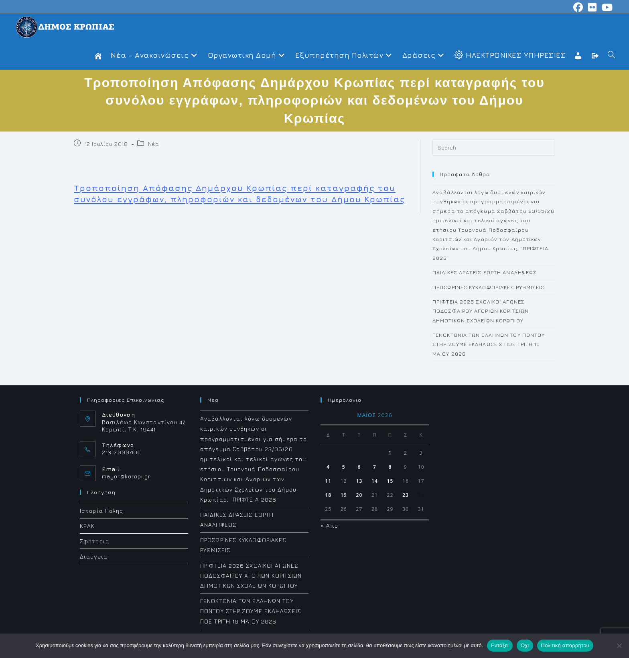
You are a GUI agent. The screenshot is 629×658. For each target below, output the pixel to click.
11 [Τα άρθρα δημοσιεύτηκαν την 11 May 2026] (328, 481)
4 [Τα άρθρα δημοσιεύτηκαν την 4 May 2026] (328, 467)
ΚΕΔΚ (87, 525)
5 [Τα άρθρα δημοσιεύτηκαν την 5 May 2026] (343, 467)
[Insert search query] (493, 148)
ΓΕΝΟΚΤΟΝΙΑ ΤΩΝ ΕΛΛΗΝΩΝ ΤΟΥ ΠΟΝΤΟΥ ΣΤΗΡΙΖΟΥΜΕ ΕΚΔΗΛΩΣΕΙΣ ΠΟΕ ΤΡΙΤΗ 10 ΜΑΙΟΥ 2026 (488, 344)
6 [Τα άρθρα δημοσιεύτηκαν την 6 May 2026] (359, 467)
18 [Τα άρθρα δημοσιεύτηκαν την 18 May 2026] (328, 495)
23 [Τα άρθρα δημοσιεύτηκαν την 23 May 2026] (405, 495)
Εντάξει (500, 645)
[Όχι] (619, 646)
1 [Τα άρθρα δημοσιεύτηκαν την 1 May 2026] (390, 452)
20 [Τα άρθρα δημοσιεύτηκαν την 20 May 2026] (359, 495)
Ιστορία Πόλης (101, 510)
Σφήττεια (95, 541)
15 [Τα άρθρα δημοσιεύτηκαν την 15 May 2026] (390, 481)
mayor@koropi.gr (126, 476)
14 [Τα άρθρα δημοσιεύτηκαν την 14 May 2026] (374, 481)
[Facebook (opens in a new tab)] (578, 7)
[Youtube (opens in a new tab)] (606, 7)
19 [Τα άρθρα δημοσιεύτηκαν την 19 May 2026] (344, 495)
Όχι (525, 645)
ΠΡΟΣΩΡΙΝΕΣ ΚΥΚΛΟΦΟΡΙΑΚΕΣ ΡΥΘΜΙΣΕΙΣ (488, 287)
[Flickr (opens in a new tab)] (592, 7)
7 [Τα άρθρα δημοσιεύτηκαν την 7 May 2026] (374, 467)
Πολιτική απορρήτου (565, 645)
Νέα (153, 143)
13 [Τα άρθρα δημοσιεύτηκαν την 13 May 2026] (359, 481)
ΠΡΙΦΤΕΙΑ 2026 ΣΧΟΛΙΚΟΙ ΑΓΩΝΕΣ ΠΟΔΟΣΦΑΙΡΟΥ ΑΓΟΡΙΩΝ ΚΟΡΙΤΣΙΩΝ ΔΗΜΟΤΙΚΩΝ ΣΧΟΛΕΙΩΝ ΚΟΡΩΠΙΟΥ (480, 311)
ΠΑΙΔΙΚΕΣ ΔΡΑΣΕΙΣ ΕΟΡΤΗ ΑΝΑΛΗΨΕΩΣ (484, 272)
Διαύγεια (94, 556)
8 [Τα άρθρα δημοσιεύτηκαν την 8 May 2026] (390, 467)
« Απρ (330, 525)
